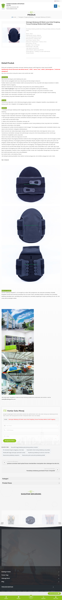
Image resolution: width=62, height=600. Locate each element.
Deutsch (19, 591)
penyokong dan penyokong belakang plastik (34, 455)
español (30, 591)
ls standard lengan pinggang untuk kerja (14, 450)
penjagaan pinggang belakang (26, 17)
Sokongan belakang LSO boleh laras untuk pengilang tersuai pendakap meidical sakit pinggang (32, 419)
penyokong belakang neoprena (11, 455)
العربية (41, 591)
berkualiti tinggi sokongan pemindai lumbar (14, 452)
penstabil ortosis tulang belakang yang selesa (39, 450)
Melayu (3, 591)
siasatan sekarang (53, 593)
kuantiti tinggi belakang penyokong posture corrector (25, 447)
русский (24, 591)
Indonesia (47, 591)
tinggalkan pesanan (31, 597)
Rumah (14, 17)
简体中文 (53, 591)
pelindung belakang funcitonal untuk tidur (39, 452)
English (8, 591)
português (36, 591)
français (14, 591)
